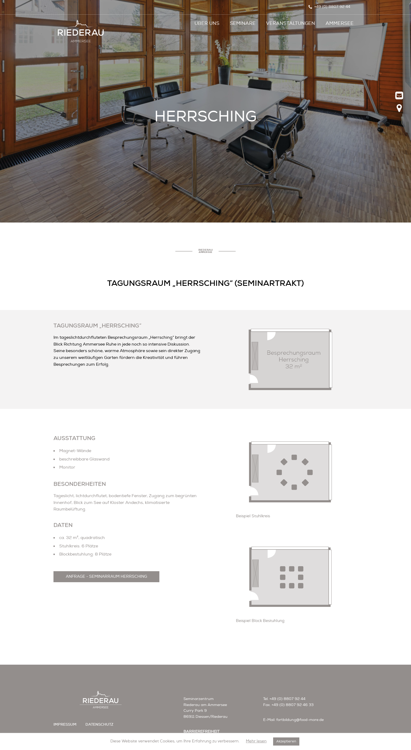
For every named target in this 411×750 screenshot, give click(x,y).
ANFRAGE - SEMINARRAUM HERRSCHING (106, 576)
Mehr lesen (256, 741)
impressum (65, 724)
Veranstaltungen (290, 23)
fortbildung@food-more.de (300, 720)
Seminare (243, 23)
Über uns (206, 23)
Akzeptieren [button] (286, 741)
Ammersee (340, 23)
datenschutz (99, 724)
